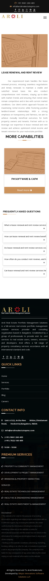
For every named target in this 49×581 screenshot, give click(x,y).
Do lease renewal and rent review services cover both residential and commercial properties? (25, 247)
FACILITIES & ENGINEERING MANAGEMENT (24, 497)
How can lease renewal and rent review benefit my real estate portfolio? (25, 236)
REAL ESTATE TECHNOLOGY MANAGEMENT (24, 491)
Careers (5, 401)
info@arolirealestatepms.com (26, 6)
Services (5, 382)
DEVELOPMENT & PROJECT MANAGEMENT (24, 472)
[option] (24, 170)
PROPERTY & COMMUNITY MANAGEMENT (24, 466)
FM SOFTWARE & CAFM (24, 179)
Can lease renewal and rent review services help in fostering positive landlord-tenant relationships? (25, 270)
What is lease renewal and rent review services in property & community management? (25, 225)
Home (4, 376)
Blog (3, 395)
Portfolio (5, 388)
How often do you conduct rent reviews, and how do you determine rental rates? (25, 259)
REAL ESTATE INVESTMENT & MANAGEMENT (25, 504)
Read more (24, 190)
